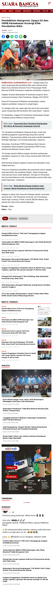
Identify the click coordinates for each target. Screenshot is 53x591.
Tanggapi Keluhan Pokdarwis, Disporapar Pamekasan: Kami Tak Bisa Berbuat (24, 419)
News (11, 11)
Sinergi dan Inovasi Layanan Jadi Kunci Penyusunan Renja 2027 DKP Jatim (26, 560)
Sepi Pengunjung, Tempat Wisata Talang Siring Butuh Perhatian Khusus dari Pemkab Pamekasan (25, 428)
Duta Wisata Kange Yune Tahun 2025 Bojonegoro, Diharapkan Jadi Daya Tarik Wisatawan (23, 400)
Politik (45, 11)
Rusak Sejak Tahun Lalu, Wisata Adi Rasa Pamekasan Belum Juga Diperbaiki (24, 437)
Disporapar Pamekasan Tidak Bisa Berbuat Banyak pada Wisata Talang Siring (25, 410)
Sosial (8, 17)
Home (4, 11)
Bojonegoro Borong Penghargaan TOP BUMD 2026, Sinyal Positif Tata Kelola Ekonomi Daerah (26, 569)
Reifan (4, 30)
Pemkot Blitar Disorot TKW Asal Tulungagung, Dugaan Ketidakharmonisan (25, 542)
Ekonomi (36, 11)
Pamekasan (23, 218)
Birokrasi (27, 11)
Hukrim (18, 11)
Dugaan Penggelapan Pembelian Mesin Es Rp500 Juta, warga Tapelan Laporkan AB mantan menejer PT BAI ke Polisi (19, 355)
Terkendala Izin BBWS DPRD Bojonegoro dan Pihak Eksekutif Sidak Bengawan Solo (23, 551)
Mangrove (13, 218)
